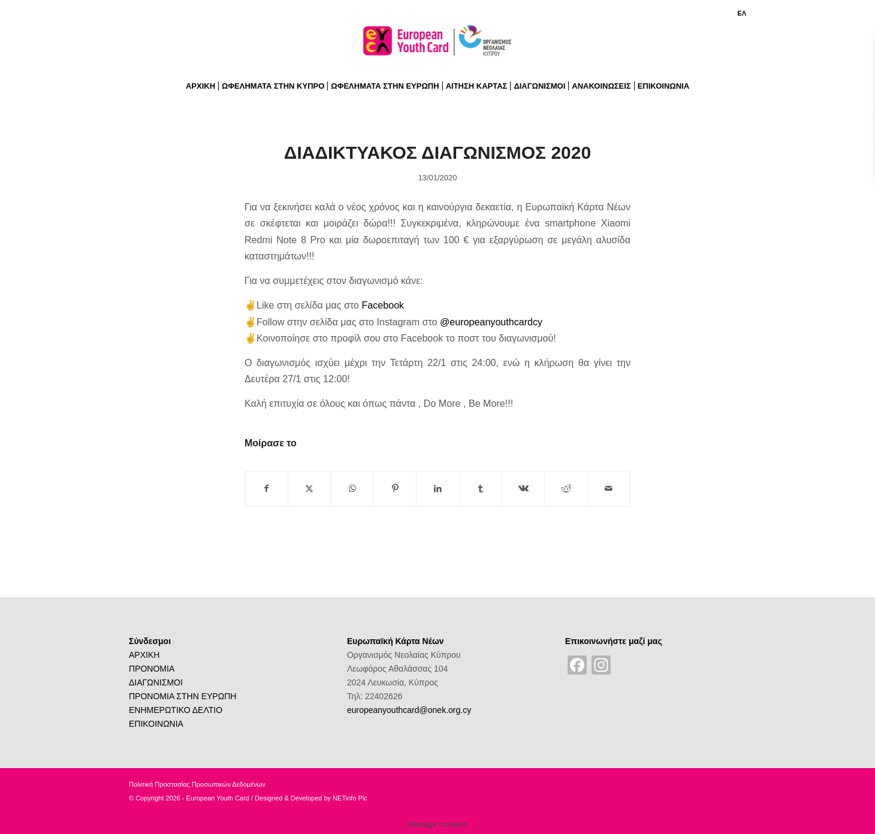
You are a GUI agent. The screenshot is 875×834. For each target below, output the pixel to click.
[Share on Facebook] (266, 489)
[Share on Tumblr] (481, 489)
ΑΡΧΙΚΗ (144, 655)
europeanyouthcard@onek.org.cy (409, 710)
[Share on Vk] (523, 489)
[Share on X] (309, 489)
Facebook (382, 305)
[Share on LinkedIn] (437, 489)
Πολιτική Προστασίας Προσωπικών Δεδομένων (197, 784)
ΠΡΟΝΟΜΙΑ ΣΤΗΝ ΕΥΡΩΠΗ (182, 696)
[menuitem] (738, 13)
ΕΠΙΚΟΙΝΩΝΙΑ (156, 724)
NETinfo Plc (350, 798)
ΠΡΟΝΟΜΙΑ (151, 668)
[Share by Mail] (609, 489)
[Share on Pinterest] (395, 489)
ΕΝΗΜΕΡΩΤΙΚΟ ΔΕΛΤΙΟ (175, 710)
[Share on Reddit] (566, 489)
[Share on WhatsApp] (352, 489)
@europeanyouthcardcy (491, 321)
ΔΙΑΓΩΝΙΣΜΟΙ (156, 682)
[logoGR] (437, 44)
